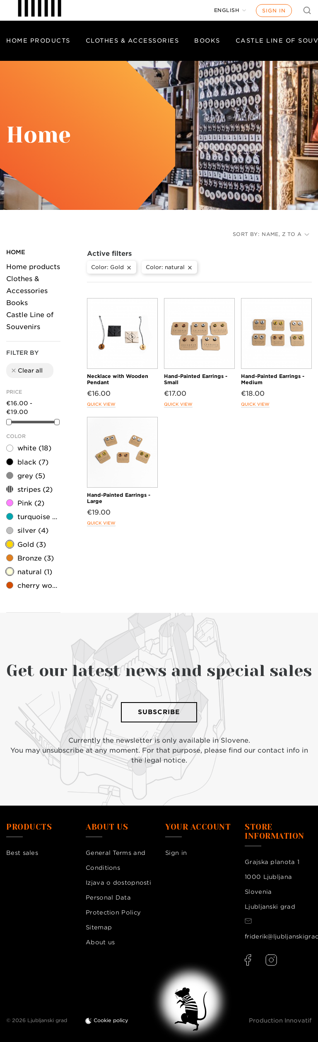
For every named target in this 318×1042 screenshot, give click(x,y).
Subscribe (159, 712)
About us (100, 942)
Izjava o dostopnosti (118, 882)
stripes (35, 489)
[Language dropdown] (230, 10)
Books (207, 40)
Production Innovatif (280, 1020)
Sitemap (99, 927)
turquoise (38, 517)
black (32, 462)
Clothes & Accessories (132, 40)
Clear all (26, 370)
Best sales (22, 852)
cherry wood (38, 586)
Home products (38, 40)
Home (15, 252)
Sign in (274, 10)
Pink (30, 503)
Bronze (35, 558)
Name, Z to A (285, 234)
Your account (198, 827)
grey (31, 476)
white (34, 448)
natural (34, 572)
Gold (31, 545)
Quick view (101, 404)
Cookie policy (111, 1020)
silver (32, 530)
